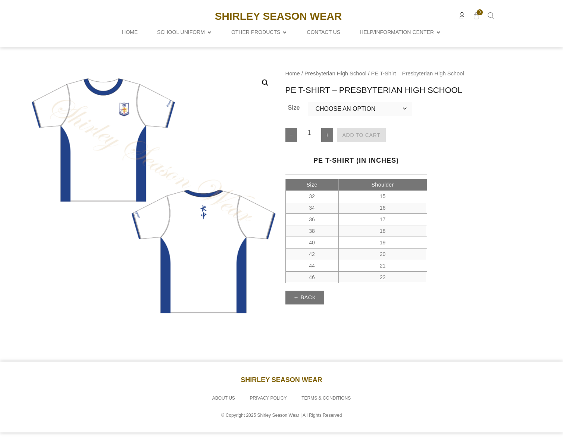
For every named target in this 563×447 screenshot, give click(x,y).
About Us (223, 412)
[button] (265, 97)
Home (292, 88)
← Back (305, 312)
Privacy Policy (268, 412)
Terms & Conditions (326, 412)
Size (294, 122)
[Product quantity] (309, 150)
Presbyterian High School (335, 88)
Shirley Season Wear (278, 16)
